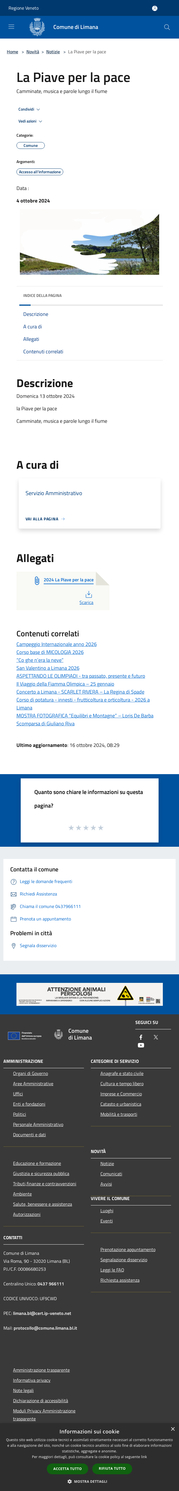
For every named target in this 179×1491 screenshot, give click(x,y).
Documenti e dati (29, 1134)
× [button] (172, 1429)
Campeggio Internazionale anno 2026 (56, 644)
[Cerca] (167, 27)
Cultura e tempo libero (122, 1083)
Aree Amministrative (33, 1083)
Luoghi (106, 1210)
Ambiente (22, 1193)
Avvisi (106, 1183)
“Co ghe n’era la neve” (40, 660)
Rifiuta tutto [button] (112, 1468)
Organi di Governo (30, 1073)
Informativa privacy (31, 1380)
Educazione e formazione (37, 1163)
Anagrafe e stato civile (122, 1073)
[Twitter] (155, 1038)
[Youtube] (141, 1046)
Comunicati (111, 1173)
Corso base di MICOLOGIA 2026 (50, 652)
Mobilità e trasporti (118, 1114)
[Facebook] (141, 1038)
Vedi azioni (31, 121)
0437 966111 (50, 1283)
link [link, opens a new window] (144, 1456)
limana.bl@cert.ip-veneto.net (42, 1313)
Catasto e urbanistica (120, 1104)
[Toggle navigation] (11, 26)
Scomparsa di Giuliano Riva (45, 723)
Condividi (30, 109)
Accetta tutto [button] (67, 1468)
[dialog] (89, 1457)
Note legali (23, 1390)
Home (12, 51)
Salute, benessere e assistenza (42, 1204)
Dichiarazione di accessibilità (40, 1400)
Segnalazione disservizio (123, 1259)
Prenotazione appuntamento (127, 1249)
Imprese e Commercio (121, 1093)
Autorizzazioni (27, 1214)
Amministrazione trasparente (41, 1370)
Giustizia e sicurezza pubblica (41, 1173)
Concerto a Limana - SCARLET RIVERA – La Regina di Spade (80, 692)
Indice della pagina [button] (42, 295)
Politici (19, 1114)
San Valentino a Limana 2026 (47, 668)
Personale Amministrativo (38, 1124)
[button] (90, 1481)
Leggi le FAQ (112, 1269)
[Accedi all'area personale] (155, 8)
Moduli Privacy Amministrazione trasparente (44, 1414)
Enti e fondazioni (29, 1104)
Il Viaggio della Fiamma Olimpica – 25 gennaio (65, 684)
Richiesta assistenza (120, 1280)
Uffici (18, 1093)
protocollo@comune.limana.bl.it (45, 1328)
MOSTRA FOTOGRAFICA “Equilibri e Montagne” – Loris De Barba (84, 715)
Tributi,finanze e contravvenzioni (44, 1183)
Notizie (53, 51)
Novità (32, 51)
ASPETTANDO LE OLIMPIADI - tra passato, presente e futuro (80, 676)
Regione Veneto (24, 8)
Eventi (106, 1220)
